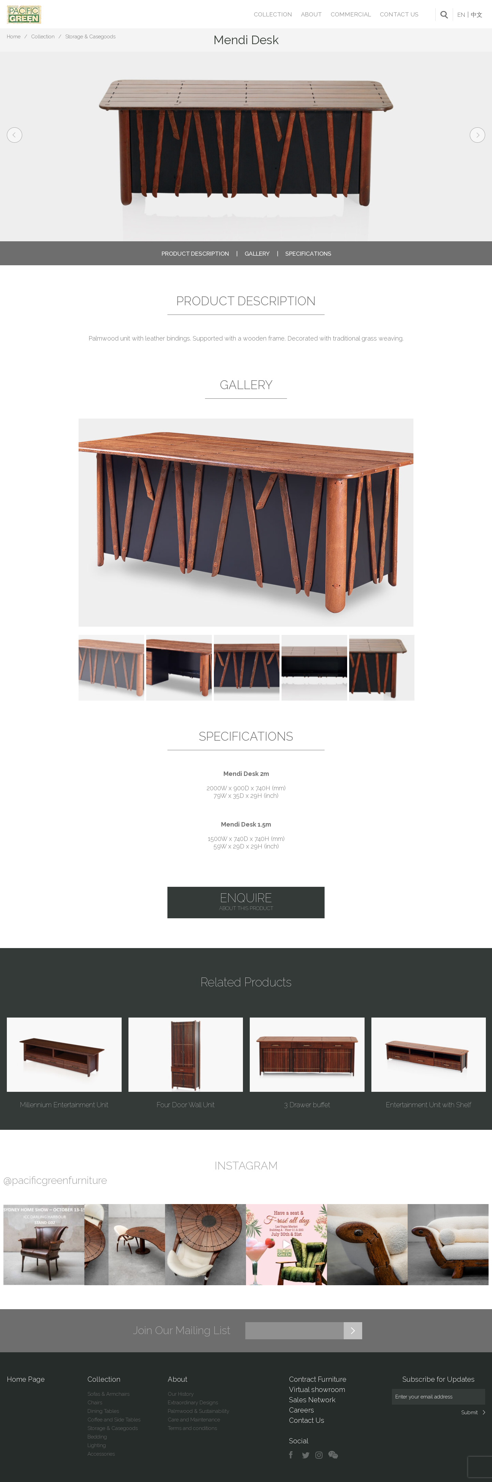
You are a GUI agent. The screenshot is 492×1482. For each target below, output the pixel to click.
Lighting (96, 1445)
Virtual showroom (317, 1389)
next (477, 135)
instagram (319, 1455)
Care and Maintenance (194, 1420)
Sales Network (312, 1400)
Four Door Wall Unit (185, 1105)
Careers (301, 1410)
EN (461, 14)
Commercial (351, 14)
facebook (293, 1455)
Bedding (97, 1437)
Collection (273, 14)
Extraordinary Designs (193, 1403)
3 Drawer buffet (307, 1105)
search (444, 14)
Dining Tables (103, 1411)
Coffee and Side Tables (113, 1420)
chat (333, 1455)
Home (13, 37)
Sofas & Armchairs (108, 1394)
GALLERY (257, 253)
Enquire (246, 901)
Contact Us (399, 14)
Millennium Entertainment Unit (64, 1105)
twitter (306, 1455)
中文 (476, 14)
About (311, 14)
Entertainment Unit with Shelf (428, 1105)
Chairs (94, 1403)
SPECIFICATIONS (308, 253)
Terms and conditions (192, 1428)
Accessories (101, 1454)
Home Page (26, 1379)
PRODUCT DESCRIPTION (195, 253)
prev (14, 135)
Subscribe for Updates (438, 1379)
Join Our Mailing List (182, 1330)
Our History (181, 1394)
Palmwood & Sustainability (198, 1411)
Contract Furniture (317, 1379)
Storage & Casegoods (90, 37)
